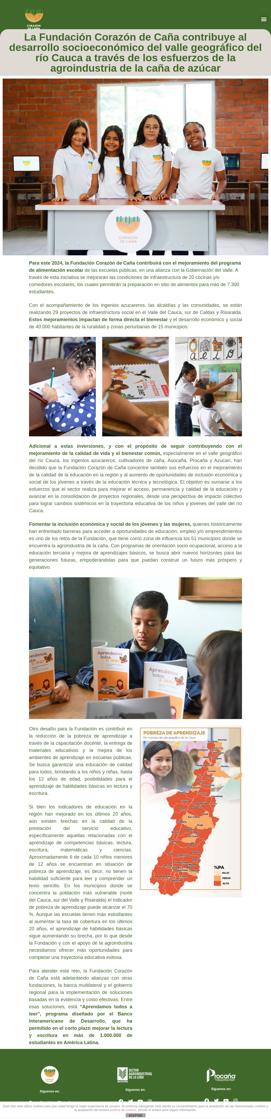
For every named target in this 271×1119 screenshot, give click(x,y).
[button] (264, 19)
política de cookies (123, 1110)
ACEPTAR (135, 1115)
